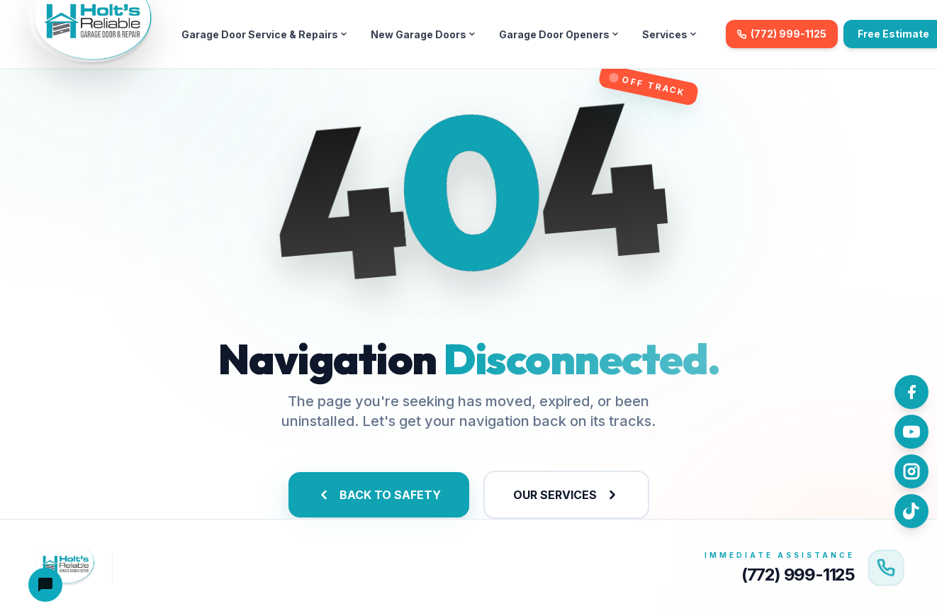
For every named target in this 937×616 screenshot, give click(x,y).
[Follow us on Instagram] (911, 471)
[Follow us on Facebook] (911, 392)
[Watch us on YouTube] (911, 432)
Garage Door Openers (559, 34)
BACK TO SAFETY (379, 495)
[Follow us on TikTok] (911, 511)
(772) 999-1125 (781, 34)
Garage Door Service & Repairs (264, 34)
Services (669, 34)
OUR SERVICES (566, 495)
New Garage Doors (423, 34)
